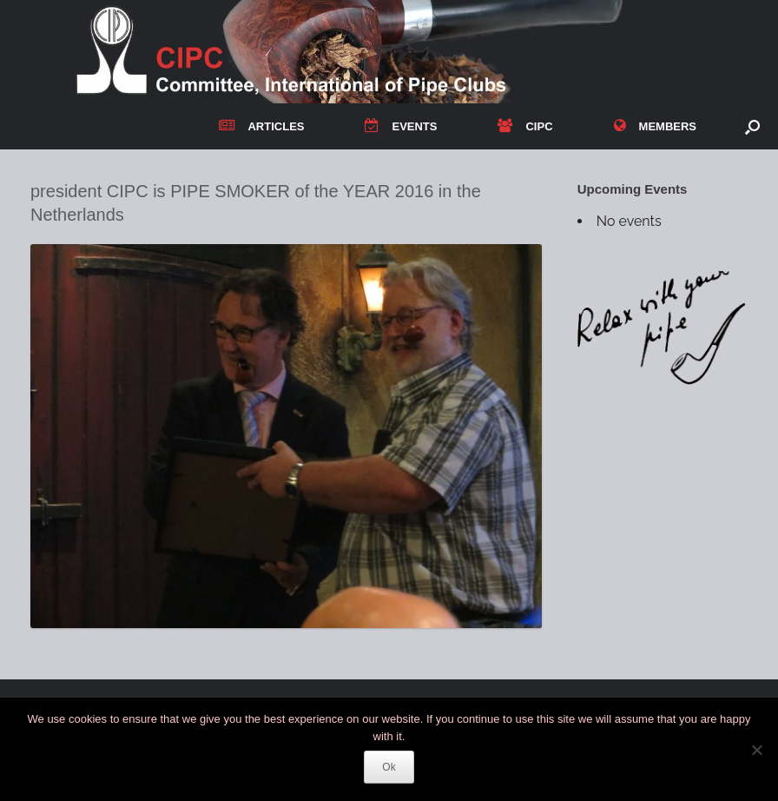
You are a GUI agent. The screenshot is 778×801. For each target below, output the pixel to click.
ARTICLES (261, 126)
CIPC (525, 126)
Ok (388, 767)
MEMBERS (655, 126)
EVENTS (401, 126)
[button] (752, 126)
